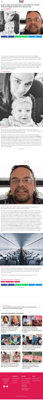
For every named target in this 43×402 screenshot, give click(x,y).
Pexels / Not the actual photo (5, 266)
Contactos (14, 380)
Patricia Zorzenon (8, 8)
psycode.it (14, 382)
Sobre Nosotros (15, 378)
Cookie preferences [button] (36, 380)
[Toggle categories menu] (2, 1)
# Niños (3, 281)
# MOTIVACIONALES (10, 281)
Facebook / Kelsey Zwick (6, 71)
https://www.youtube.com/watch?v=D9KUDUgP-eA (10, 279)
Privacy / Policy (35, 378)
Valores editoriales (26, 382)
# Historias (17, 281)
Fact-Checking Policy (26, 378)
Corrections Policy (26, 380)
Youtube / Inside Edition (4, 204)
